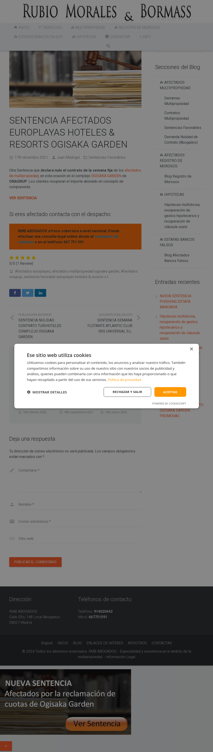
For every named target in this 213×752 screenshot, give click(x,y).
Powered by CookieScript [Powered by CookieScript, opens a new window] (169, 403)
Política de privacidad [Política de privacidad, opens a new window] (125, 379)
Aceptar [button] (169, 391)
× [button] (191, 349)
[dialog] (106, 376)
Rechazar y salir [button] (125, 391)
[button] (47, 392)
